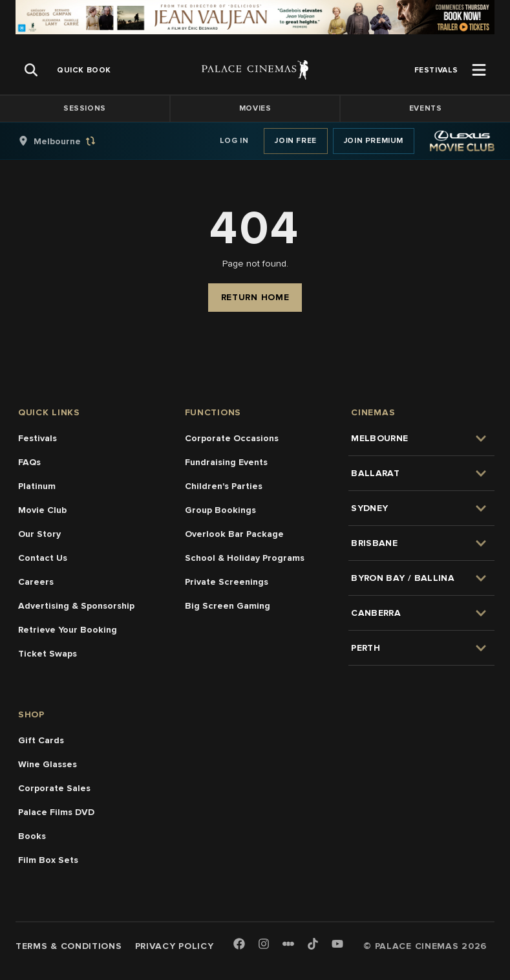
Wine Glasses (47, 764)
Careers (36, 581)
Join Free (295, 141)
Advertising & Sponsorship (76, 605)
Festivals (37, 438)
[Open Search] (31, 70)
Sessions (84, 108)
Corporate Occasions (232, 438)
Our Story (39, 533)
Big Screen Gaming (227, 605)
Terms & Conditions (69, 946)
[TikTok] (313, 944)
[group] (70, 141)
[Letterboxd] (288, 944)
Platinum (37, 486)
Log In (234, 141)
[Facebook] (239, 945)
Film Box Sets (48, 860)
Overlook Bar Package (234, 533)
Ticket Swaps (47, 653)
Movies (255, 108)
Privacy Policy (174, 946)
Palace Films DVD (56, 812)
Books (32, 836)
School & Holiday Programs (244, 557)
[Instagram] (264, 945)
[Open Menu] (478, 70)
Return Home (255, 297)
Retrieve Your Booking (67, 629)
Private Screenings (226, 581)
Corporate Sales (54, 788)
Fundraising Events (226, 462)
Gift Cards (41, 740)
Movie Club (42, 510)
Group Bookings (220, 510)
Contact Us (42, 557)
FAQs (29, 462)
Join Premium (373, 141)
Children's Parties (223, 486)
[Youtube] (337, 945)
